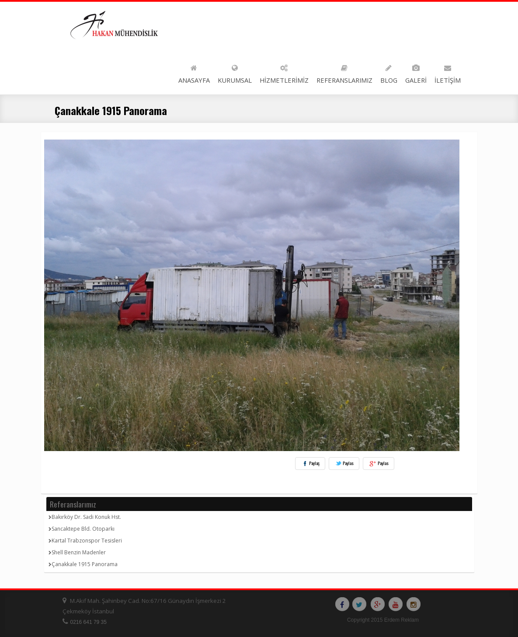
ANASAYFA (194, 72)
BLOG (388, 72)
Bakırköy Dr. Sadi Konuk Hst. (85, 517)
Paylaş (310, 463)
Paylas (344, 463)
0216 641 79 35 (88, 622)
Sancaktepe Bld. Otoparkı (82, 528)
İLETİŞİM (448, 72)
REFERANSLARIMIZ (344, 72)
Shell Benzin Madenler (77, 552)
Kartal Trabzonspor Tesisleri (85, 540)
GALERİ (416, 72)
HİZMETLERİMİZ (284, 72)
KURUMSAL (235, 72)
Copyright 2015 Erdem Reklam (383, 620)
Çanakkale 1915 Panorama (83, 564)
